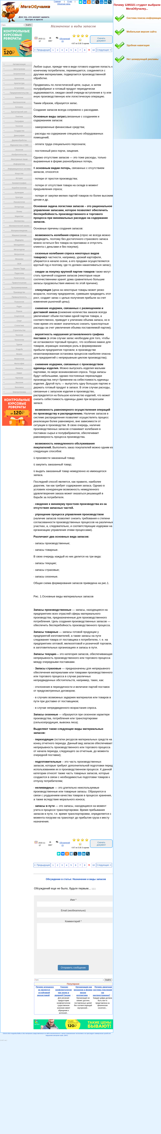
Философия (19, 364)
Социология (19, 316)
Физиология (19, 359)
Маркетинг (19, 216)
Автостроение (19, 69)
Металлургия (19, 250)
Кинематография (19, 183)
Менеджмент (19, 245)
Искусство (19, 173)
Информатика (19, 164)
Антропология (19, 74)
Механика (19, 259)
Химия (19, 373)
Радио (19, 307)
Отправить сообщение (73, 967)
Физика (19, 354)
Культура (19, 197)
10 (93, 50)
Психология (19, 302)
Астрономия (19, 88)
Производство (19, 292)
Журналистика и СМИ (19, 145)
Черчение (19, 378)
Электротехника (19, 392)
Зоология (19, 150)
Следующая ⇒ (104, 50)
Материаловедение (19, 231)
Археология (19, 78)
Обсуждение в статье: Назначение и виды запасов (76, 879)
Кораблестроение (19, 188)
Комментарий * (73, 921)
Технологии (19, 340)
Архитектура (19, 83)
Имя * (73, 900)
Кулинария (19, 192)
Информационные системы (19, 169)
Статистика (19, 326)
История (19, 178)
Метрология (19, 254)
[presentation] (59, 958)
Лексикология (19, 202)
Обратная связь (63, 4)
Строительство (19, 330)
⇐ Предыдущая (42, 50)
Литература (19, 207)
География (19, 121)
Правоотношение (19, 283)
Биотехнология (19, 102)
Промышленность (19, 297)
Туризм (19, 345)
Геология (19, 126)
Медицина (19, 240)
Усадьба (19, 349)
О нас (69, 1)
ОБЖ (19, 264)
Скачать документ (101, 39)
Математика (19, 221)
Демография (19, 135)
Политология (19, 278)
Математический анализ (19, 226)
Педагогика (19, 273)
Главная (57, 1)
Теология (19, 335)
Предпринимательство (19, 93)
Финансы (19, 368)
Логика (19, 212)
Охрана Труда (19, 269)
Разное (19, 311)
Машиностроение (19, 235)
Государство (19, 131)
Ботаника (19, 107)
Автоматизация (19, 64)
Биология (19, 97)
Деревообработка (19, 140)
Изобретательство (19, 154)
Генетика (19, 116)
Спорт (19, 321)
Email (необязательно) (73, 910)
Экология (19, 383)
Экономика (19, 387)
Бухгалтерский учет (19, 112)
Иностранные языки (19, 159)
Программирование (19, 288)
